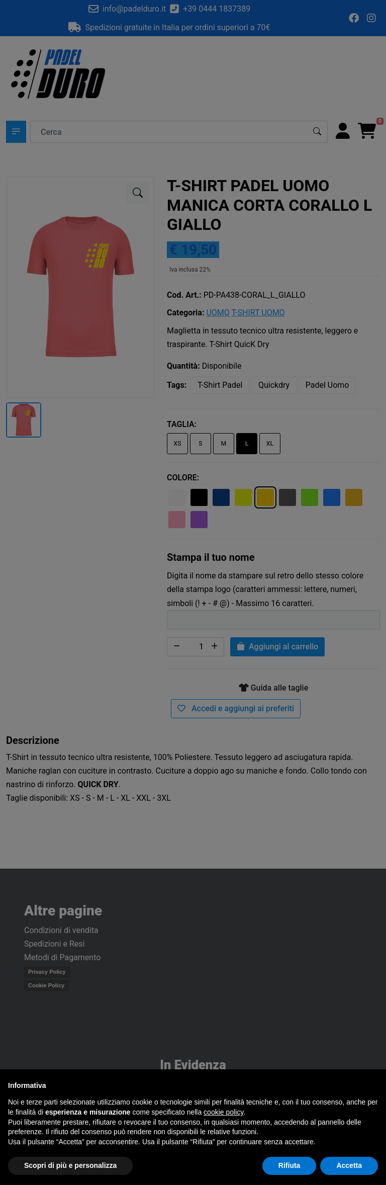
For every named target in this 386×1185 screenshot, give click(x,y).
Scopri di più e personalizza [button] (70, 1165)
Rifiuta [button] (289, 1165)
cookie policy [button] (223, 1112)
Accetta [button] (349, 1165)
